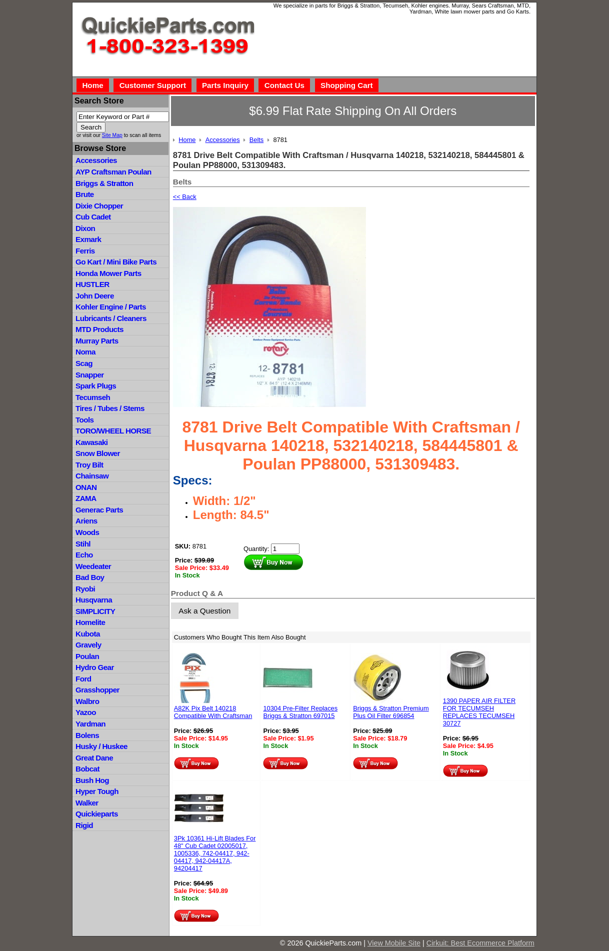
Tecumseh (93, 397)
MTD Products (100, 329)
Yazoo (86, 712)
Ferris (85, 250)
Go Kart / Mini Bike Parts (116, 262)
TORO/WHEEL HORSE (113, 430)
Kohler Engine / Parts (111, 306)
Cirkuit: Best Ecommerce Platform (480, 943)
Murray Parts (97, 340)
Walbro (87, 701)
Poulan (87, 656)
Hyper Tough (97, 791)
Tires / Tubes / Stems (110, 408)
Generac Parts (99, 510)
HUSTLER (92, 284)
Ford (83, 678)
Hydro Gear (95, 667)
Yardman (91, 724)
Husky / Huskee (102, 746)
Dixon (85, 228)
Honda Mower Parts (108, 273)
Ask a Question (204, 610)
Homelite (90, 622)
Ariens (87, 520)
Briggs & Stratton (104, 183)
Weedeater (93, 566)
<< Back (184, 196)
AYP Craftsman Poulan (114, 172)
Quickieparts (97, 814)
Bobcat (88, 768)
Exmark (88, 239)
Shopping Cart (346, 85)
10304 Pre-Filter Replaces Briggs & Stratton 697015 (300, 712)
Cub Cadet (93, 216)
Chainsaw (92, 476)
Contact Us (284, 85)
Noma (86, 352)
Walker (87, 802)
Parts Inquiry (225, 85)
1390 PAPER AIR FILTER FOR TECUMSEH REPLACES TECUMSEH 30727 (479, 712)
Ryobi (85, 588)
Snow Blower (98, 453)
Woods (87, 532)
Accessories (96, 160)
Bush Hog (92, 780)
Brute (85, 194)
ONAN (86, 487)
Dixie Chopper (99, 206)
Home (92, 85)
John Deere (95, 296)
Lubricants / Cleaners (111, 318)
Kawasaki (92, 442)
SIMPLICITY (95, 611)
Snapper (90, 374)
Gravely (88, 644)
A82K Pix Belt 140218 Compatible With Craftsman (213, 712)
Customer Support (153, 85)
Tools (85, 420)
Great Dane (94, 758)
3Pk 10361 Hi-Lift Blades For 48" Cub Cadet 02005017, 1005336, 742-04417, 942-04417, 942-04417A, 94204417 (215, 853)
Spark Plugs (96, 386)
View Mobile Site (394, 943)
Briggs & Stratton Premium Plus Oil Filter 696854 (390, 712)
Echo (84, 554)
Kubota (88, 634)
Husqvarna (94, 600)
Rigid (84, 825)
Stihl (83, 544)
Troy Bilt (89, 464)
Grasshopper (98, 690)
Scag (84, 363)
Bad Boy (90, 577)
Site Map (112, 135)
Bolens (87, 735)
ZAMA (86, 498)
